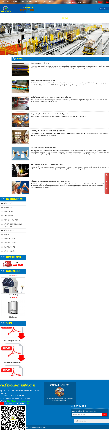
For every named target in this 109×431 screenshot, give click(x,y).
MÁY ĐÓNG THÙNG (10, 239)
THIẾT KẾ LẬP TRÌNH (10, 243)
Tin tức (65, 18)
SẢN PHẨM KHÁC (9, 247)
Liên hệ (73, 18)
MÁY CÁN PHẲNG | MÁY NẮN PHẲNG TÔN (13, 225)
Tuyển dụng (55, 18)
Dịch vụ (29, 18)
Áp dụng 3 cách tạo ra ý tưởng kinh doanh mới (47, 164)
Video (45, 18)
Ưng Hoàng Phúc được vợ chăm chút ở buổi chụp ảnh (49, 114)
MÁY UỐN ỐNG (8, 216)
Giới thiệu (10, 18)
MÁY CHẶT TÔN (9, 230)
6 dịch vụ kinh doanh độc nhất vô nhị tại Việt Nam (48, 131)
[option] (13, 288)
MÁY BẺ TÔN (8, 207)
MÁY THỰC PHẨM (9, 251)
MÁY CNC (7, 234)
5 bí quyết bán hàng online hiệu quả (43, 147)
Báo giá (37, 18)
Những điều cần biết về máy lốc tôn (43, 80)
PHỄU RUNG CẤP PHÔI (11, 220)
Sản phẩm (20, 18)
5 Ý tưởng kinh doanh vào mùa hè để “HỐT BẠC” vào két (50, 181)
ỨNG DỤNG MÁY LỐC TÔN (40, 63)
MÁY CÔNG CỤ (8, 212)
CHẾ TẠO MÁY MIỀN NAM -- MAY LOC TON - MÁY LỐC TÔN (51, 97)
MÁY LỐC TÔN (8, 203)
